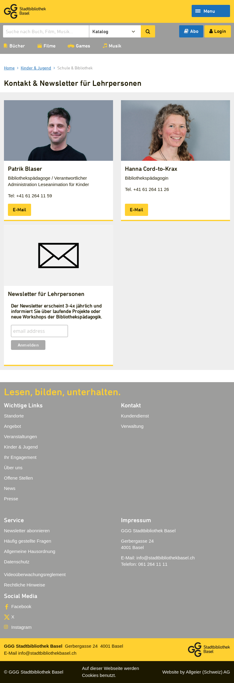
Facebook (21, 606)
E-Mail (19, 209)
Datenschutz (16, 561)
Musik (115, 45)
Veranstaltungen (20, 436)
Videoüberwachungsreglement (35, 574)
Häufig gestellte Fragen (27, 541)
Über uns (13, 467)
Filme (49, 45)
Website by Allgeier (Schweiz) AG (196, 671)
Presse (11, 498)
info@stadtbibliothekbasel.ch (165, 557)
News (10, 488)
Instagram (21, 627)
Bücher (17, 45)
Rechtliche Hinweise (24, 584)
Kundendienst (135, 415)
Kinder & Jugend (21, 446)
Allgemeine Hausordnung (29, 551)
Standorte (14, 415)
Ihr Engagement (20, 457)
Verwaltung (132, 426)
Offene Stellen (18, 478)
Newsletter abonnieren (27, 530)
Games (83, 45)
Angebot (12, 426)
